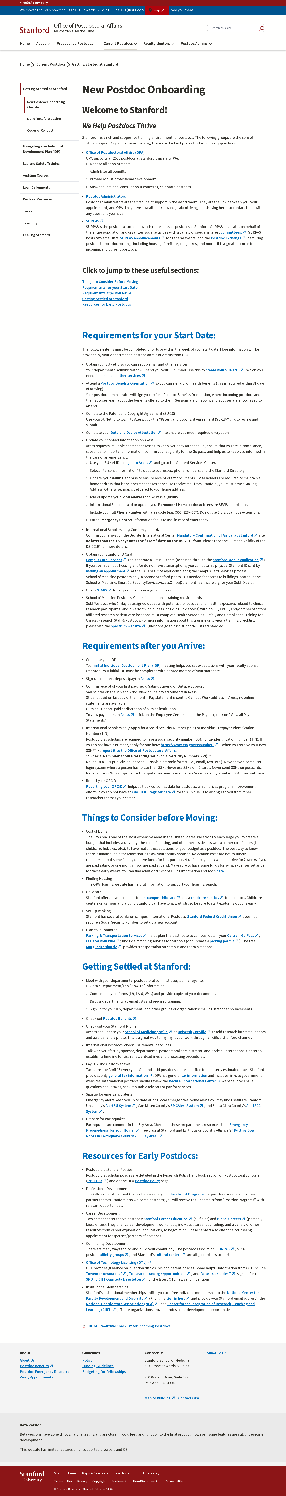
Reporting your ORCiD (106, 786)
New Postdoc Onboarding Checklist (46, 105)
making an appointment (108, 571)
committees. (234, 232)
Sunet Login (217, 1353)
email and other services (123, 376)
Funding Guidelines (98, 1366)
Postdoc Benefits (120, 1018)
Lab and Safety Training (41, 163)
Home (25, 43)
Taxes (27, 211)
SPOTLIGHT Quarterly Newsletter (116, 1279)
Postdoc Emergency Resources (45, 1372)
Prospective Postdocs (77, 43)
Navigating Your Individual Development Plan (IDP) (43, 149)
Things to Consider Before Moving (110, 282)
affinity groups (114, 1255)
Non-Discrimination (146, 1481)
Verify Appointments (36, 1377)
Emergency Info (154, 1473)
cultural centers (170, 1255)
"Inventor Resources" (106, 1274)
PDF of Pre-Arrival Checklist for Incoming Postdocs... (129, 1326)
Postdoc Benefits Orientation (127, 383)
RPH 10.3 (97, 1181)
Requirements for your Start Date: (149, 335)
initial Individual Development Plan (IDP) (127, 665)
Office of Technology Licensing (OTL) (119, 1262)
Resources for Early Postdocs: (140, 1156)
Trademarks (119, 1481)
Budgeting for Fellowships (104, 1372)
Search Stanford (126, 1473)
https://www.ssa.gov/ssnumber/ (190, 745)
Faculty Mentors (158, 43)
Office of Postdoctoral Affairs (88, 25)
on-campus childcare (161, 898)
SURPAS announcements (142, 238)
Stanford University (34, 3)
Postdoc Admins (196, 43)
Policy (87, 1360)
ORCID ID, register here (154, 792)
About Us (27, 1360)
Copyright (99, 1481)
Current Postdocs (120, 43)
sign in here (178, 1298)
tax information (194, 1075)
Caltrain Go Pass (243, 935)
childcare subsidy (207, 898)
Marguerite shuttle (104, 947)
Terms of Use (63, 1481)
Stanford (35, 31)
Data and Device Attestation (136, 432)
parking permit (224, 941)
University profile (194, 1032)
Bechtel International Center (195, 1081)
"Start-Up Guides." (218, 1274)
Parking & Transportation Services (116, 935)
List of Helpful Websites (44, 119)
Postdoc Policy (147, 1181)
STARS (104, 590)
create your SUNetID (225, 370)
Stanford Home (65, 1473)
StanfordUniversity (32, 1477)
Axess (147, 679)
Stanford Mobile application (238, 560)
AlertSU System (121, 1106)
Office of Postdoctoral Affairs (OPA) (115, 152)
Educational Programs (186, 1194)
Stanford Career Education (168, 1219)
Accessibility (174, 1481)
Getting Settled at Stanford (105, 299)
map (161, 11)
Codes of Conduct (40, 130)
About (43, 43)
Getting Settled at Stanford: (136, 966)
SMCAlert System (187, 1106)
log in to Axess (138, 463)
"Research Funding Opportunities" (160, 1274)
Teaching (30, 223)
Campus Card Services (106, 560)
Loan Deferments (36, 187)
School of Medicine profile (149, 1032)
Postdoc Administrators (106, 196)
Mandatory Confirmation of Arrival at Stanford (217, 535)
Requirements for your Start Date (110, 287)
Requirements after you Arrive (106, 293)
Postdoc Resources (38, 199)
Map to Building (160, 1398)
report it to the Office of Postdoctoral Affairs (139, 750)
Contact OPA (188, 1398)
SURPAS (95, 221)
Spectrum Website (128, 626)
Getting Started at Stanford (95, 64)
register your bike (103, 941)
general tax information (130, 1075)
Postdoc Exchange (228, 238)
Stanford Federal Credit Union (214, 916)
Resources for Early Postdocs (106, 304)
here (220, 871)
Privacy (82, 1481)
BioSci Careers (231, 1219)
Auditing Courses (36, 175)
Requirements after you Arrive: (143, 646)
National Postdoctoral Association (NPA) (122, 1304)
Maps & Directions (95, 1473)
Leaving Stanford (36, 235)
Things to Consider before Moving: (150, 817)
